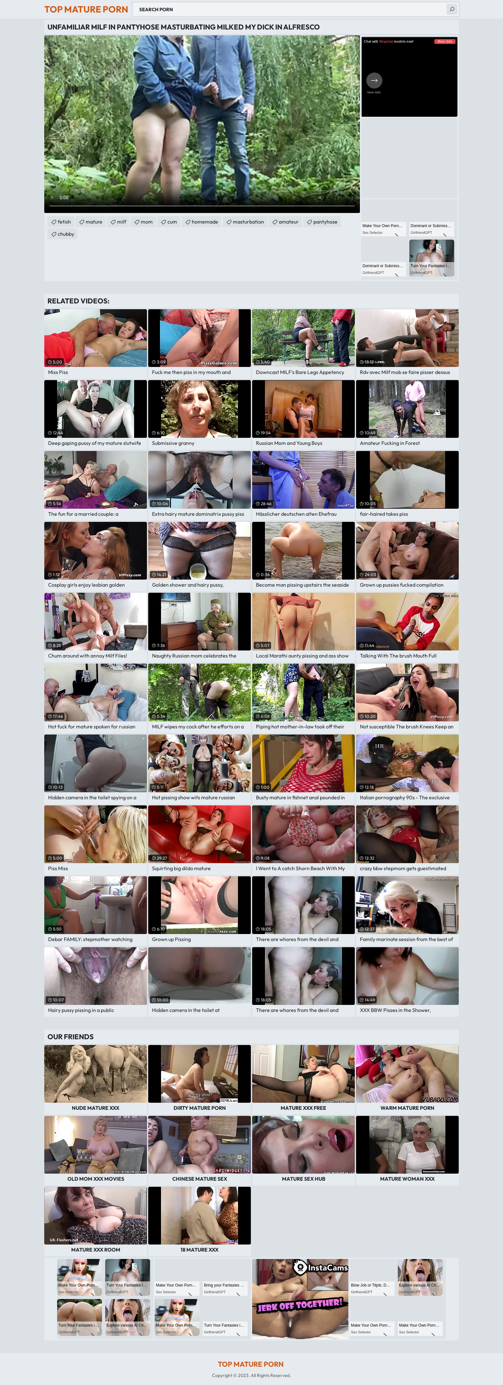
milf (121, 221)
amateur (289, 221)
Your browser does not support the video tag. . (202, 124)
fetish (64, 221)
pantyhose (325, 221)
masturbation (248, 221)
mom (147, 221)
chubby (66, 234)
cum (172, 221)
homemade (205, 221)
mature (94, 221)
